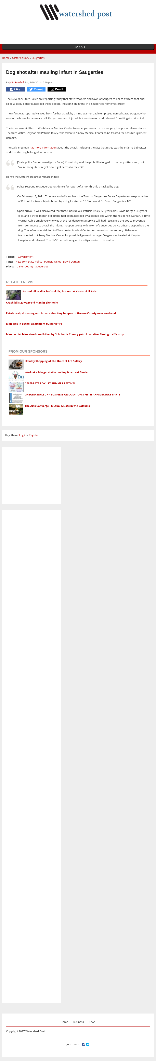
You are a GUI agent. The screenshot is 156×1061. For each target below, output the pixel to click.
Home (6, 58)
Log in (22, 435)
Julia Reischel (16, 82)
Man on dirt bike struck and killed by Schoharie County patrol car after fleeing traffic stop (65, 334)
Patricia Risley (52, 261)
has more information (43, 147)
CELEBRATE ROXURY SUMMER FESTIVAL (50, 383)
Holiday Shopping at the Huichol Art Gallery (53, 361)
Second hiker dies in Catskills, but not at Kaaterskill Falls (59, 291)
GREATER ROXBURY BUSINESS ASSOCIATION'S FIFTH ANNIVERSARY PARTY (72, 394)
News (92, 1022)
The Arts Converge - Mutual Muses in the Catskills (57, 406)
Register (34, 435)
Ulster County (20, 58)
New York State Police (28, 261)
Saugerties (38, 58)
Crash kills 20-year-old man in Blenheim (32, 302)
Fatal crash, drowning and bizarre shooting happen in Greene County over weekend (61, 313)
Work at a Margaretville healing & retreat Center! (57, 372)
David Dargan (71, 261)
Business (78, 1022)
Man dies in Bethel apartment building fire (34, 323)
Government (25, 257)
